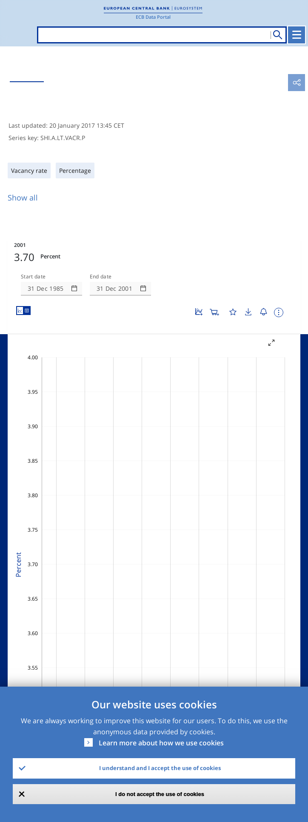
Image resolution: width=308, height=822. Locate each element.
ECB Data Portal (153, 17)
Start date (33, 276)
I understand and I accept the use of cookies (160, 768)
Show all (23, 197)
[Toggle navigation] (296, 34)
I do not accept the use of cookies (159, 794)
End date (101, 276)
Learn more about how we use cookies (161, 743)
